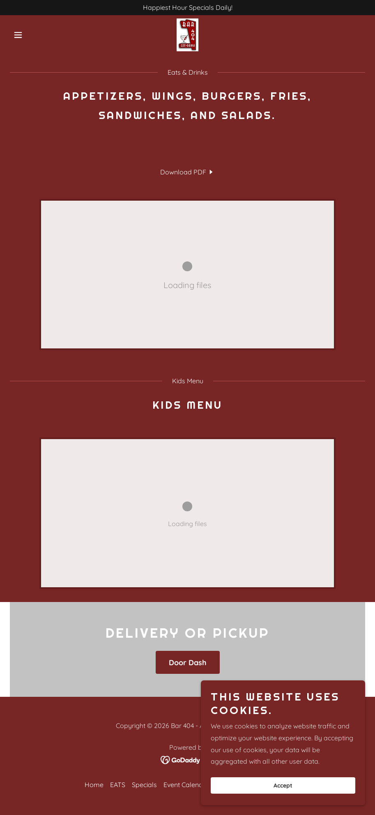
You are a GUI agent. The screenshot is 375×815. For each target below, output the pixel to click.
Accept (283, 785)
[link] (187, 34)
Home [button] (94, 785)
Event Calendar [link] (186, 785)
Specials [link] (144, 785)
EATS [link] (117, 785)
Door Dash (188, 662)
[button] (36, 35)
